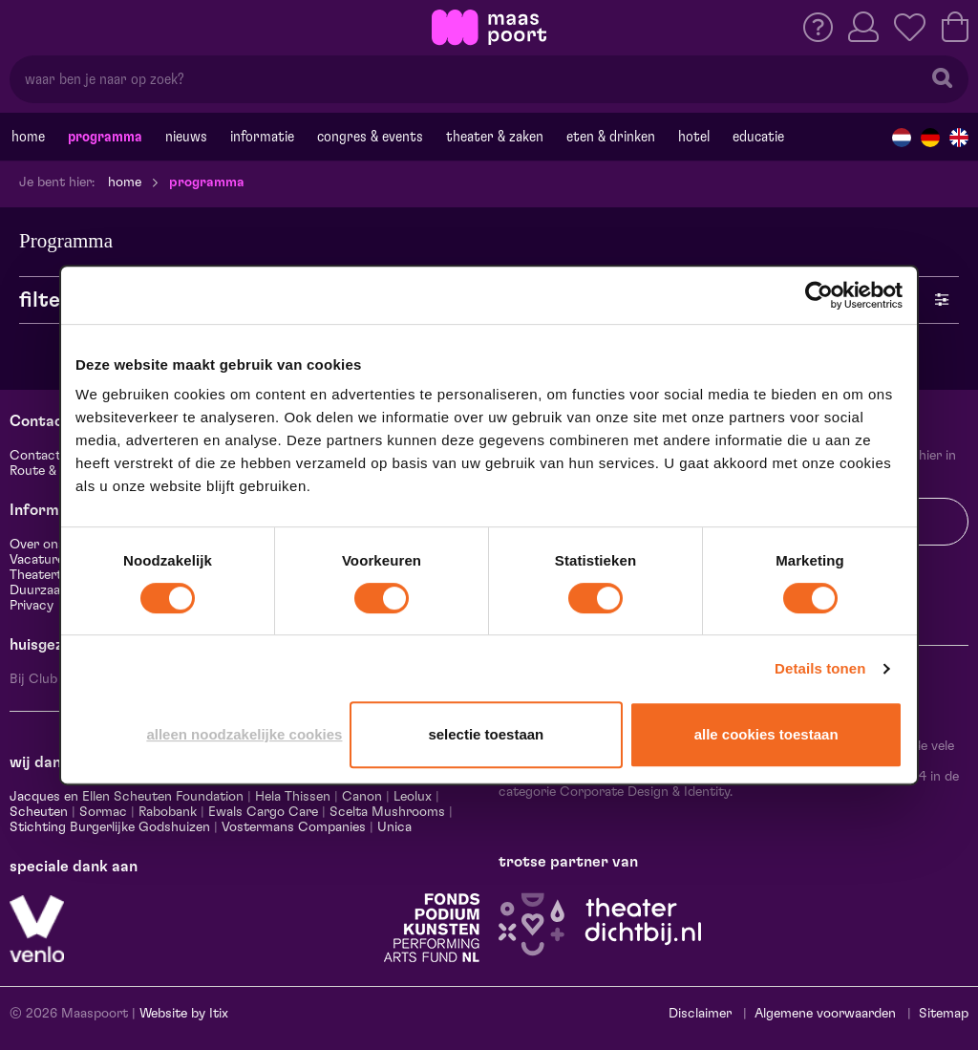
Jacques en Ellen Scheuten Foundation (127, 797)
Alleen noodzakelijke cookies (244, 734)
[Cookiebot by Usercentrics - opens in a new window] (819, 295)
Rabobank (167, 812)
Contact (35, 455)
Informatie (262, 136)
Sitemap (943, 1013)
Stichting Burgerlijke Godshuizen (110, 827)
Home (28, 136)
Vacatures (40, 560)
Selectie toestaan (485, 734)
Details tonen (820, 668)
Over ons (37, 544)
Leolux (412, 797)
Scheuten (39, 812)
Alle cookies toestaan (766, 734)
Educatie (758, 136)
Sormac (103, 812)
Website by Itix (183, 1013)
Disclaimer (700, 1013)
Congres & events (370, 136)
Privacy (31, 605)
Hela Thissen (292, 797)
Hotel (694, 136)
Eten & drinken (610, 136)
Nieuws (186, 136)
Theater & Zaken (494, 136)
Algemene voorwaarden (825, 1013)
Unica (394, 827)
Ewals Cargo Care (263, 812)
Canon (362, 797)
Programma (105, 136)
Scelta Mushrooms (385, 812)
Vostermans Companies (294, 827)
